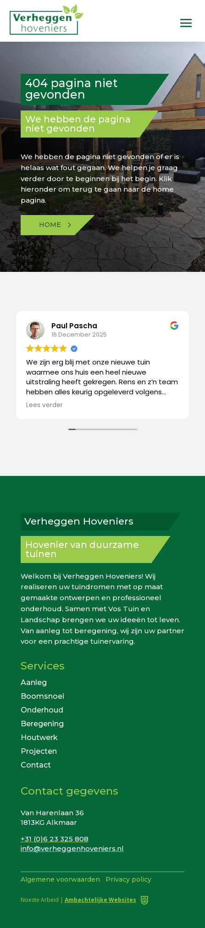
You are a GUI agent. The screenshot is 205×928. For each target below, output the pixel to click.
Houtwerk (39, 737)
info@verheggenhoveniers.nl (72, 848)
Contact (36, 764)
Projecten (39, 751)
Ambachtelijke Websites (100, 900)
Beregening (42, 723)
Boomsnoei (42, 696)
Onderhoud (42, 709)
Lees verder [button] (44, 405)
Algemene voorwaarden (60, 879)
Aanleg (34, 682)
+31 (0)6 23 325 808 (55, 838)
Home (50, 225)
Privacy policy (128, 879)
